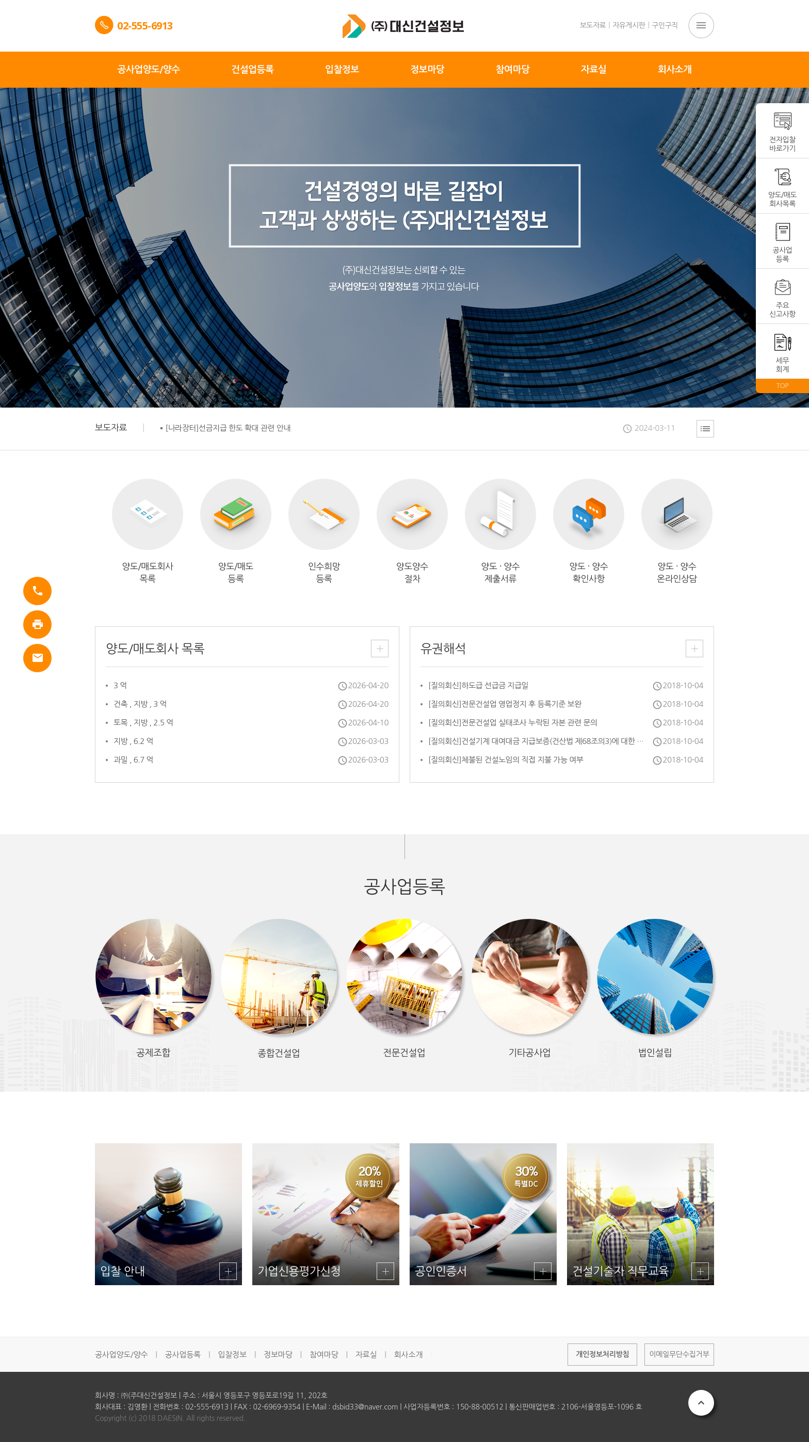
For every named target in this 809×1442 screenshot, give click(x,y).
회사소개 (408, 1354)
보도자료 (593, 25)
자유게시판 (628, 25)
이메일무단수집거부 (679, 1354)
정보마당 (278, 1354)
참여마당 (324, 1354)
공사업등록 (183, 1354)
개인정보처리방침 (602, 1354)
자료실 (366, 1354)
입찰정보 (232, 1354)
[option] (418, 428)
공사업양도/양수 (121, 1354)
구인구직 (665, 25)
